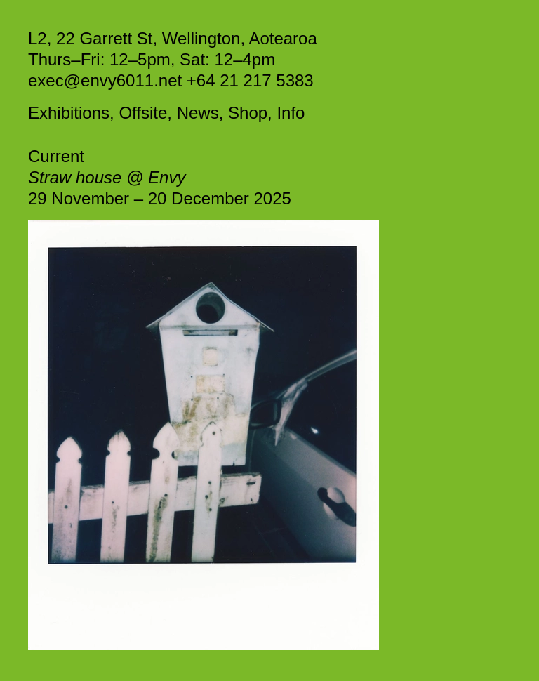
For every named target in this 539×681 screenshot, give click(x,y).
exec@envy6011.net (107, 80)
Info (291, 112)
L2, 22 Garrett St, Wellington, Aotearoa (172, 38)
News (198, 112)
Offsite (143, 112)
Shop (247, 112)
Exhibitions (68, 112)
